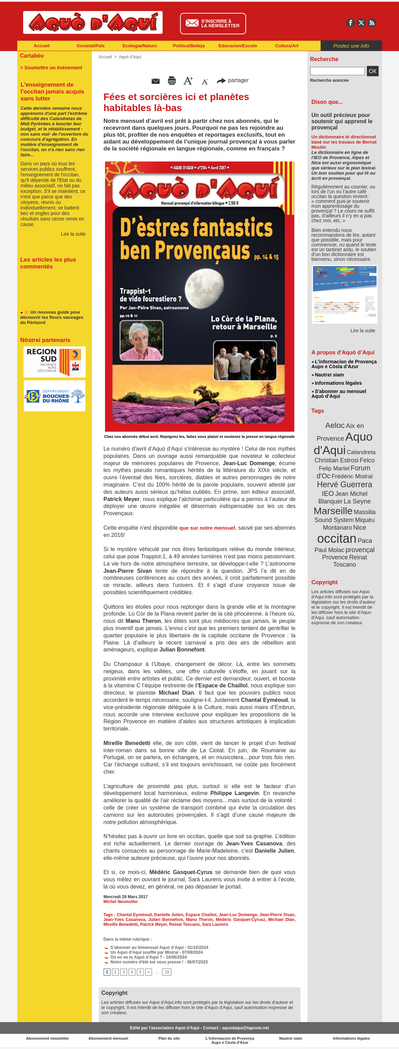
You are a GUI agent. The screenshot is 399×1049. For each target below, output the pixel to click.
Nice (359, 527)
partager (232, 80)
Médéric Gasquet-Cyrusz (240, 919)
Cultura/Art (287, 45)
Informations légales (337, 383)
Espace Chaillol (201, 914)
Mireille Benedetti (121, 924)
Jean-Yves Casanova (124, 919)
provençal (359, 549)
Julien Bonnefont (165, 919)
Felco (367, 460)
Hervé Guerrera (344, 484)
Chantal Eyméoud (134, 914)
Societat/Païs (91, 45)
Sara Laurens (215, 924)
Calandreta (361, 452)
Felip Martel (334, 468)
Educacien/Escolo (238, 45)
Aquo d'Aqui (343, 443)
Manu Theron (199, 919)
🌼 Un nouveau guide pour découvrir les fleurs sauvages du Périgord (52, 319)
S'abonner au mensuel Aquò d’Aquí (339, 394)
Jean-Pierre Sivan (276, 914)
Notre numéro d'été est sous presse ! (143, 962)
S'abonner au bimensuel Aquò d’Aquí (144, 947)
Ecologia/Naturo (140, 45)
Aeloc (334, 425)
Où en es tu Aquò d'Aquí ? (133, 957)
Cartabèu (32, 56)
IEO (328, 493)
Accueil (41, 45)
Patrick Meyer (153, 924)
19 (166, 972)
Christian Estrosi (336, 460)
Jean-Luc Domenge (238, 914)
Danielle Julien (168, 914)
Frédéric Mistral (352, 476)
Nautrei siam (328, 375)
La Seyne (357, 501)
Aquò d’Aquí (130, 57)
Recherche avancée (329, 80)
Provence (335, 557)
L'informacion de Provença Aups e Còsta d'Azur (344, 364)
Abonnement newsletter (47, 1038)
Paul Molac (329, 550)
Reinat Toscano (184, 924)
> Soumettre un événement (51, 67)
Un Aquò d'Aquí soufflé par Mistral (141, 952)
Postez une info (351, 46)
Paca (365, 540)
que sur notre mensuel (207, 528)
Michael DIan (281, 919)
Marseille (333, 510)
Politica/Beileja (189, 45)
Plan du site (169, 1038)
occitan (337, 538)
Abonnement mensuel (108, 1038)
